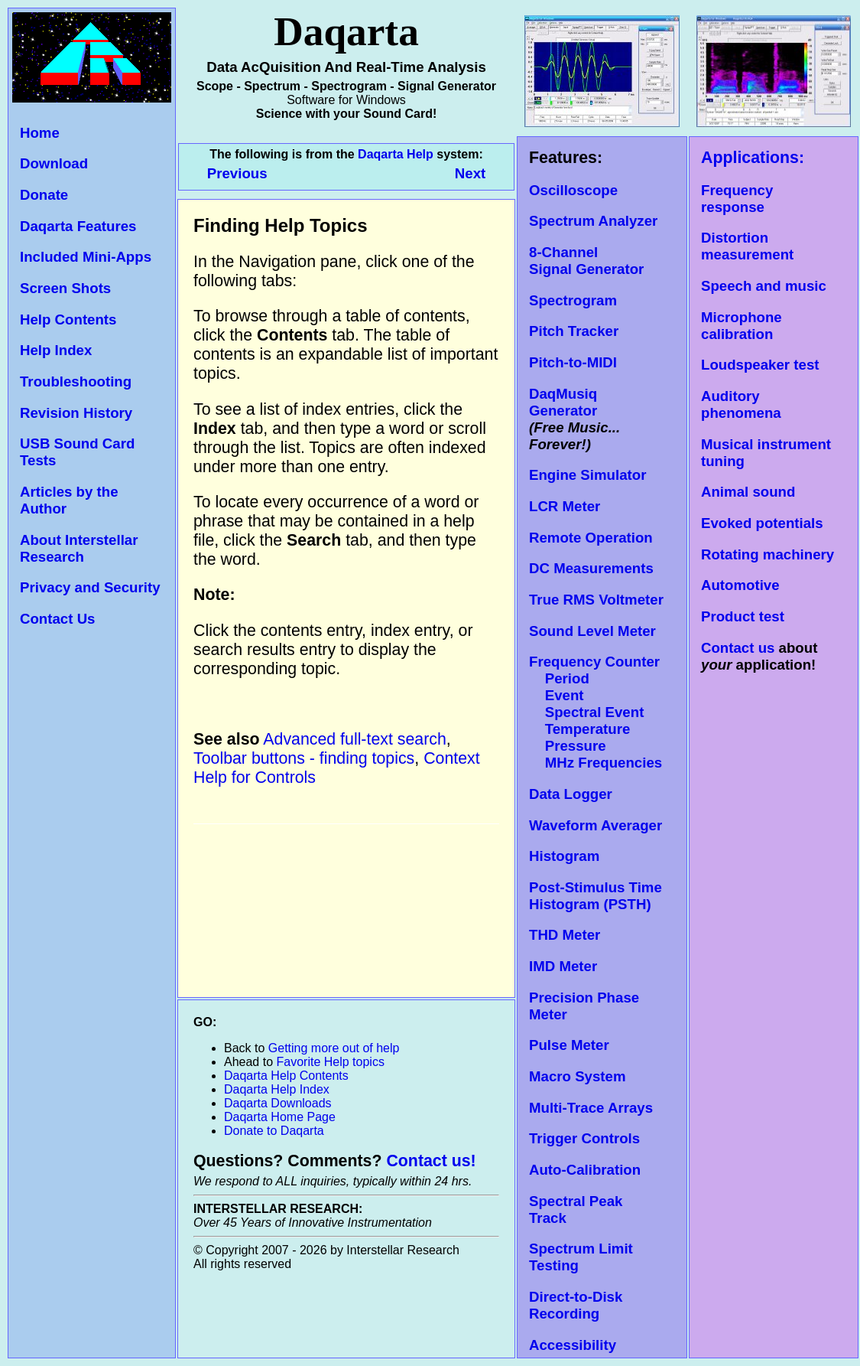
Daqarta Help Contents (286, 1075)
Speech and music (763, 286)
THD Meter (564, 935)
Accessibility (572, 1345)
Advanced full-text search (354, 739)
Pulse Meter (569, 1045)
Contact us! (430, 1161)
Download (54, 163)
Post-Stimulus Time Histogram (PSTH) (595, 895)
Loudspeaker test (760, 365)
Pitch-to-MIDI (573, 362)
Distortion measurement (747, 246)
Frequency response (737, 198)
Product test (742, 616)
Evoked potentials (762, 523)
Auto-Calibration (585, 1170)
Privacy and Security (90, 587)
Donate (44, 195)
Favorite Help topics (331, 1061)
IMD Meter (563, 966)
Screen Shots (65, 288)
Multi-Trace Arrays (591, 1108)
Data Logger (570, 794)
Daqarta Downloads (278, 1103)
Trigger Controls (584, 1138)
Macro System (577, 1076)
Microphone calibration (741, 325)
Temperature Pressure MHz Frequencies (595, 746)
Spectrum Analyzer (593, 221)
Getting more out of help (334, 1048)
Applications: (752, 157)
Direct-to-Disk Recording (575, 1305)
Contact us (737, 648)
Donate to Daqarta (274, 1130)
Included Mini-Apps (85, 257)
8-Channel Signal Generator (586, 260)
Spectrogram (573, 300)
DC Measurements (591, 568)
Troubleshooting (75, 381)
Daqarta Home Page (280, 1116)
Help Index (56, 350)
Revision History (76, 413)
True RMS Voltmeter (596, 600)
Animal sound (748, 492)
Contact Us (57, 619)
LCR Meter (564, 506)
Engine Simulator (587, 475)
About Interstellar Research (79, 548)
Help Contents (68, 319)
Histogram (564, 856)
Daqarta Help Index (276, 1089)
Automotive (740, 585)
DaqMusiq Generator (563, 402)
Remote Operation (591, 538)
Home (40, 133)
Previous (239, 173)
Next (470, 173)
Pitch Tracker (573, 331)
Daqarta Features (78, 226)
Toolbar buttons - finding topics (303, 758)
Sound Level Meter (592, 631)
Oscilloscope (573, 190)
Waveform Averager (595, 825)
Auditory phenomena (741, 404)
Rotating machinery (767, 554)
